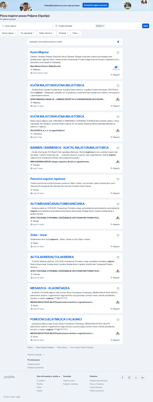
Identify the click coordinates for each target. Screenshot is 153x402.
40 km (100, 25)
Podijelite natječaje (70, 384)
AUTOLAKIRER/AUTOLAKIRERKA (52, 257)
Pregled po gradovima (35, 368)
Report (115, 75)
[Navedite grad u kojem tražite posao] (79, 26)
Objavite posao (69, 381)
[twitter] (136, 377)
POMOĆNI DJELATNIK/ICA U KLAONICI (56, 319)
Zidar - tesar (38, 235)
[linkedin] (142, 377)
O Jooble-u (41, 381)
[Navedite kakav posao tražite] (26, 26)
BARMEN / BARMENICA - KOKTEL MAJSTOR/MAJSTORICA (69, 147)
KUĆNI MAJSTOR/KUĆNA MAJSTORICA (57, 85)
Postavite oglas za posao (95, 5)
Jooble (17, 397)
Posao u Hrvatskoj (97, 384)
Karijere (39, 391)
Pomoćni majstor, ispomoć (48, 179)
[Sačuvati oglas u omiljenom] (117, 52)
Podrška (40, 384)
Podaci (39, 387)
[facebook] (122, 377)
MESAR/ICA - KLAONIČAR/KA (50, 288)
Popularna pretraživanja (98, 381)
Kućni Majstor (39, 52)
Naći (146, 26)
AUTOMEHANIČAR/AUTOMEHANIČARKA (57, 203)
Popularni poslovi (33, 364)
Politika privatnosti (97, 391)
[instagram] (129, 377)
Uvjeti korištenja (96, 387)
